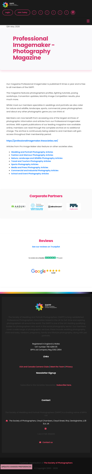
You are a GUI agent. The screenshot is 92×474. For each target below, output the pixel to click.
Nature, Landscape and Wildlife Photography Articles (37, 158)
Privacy (69, 366)
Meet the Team (57, 366)
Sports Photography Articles (24, 164)
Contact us (48, 442)
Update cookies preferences (16, 466)
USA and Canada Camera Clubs (34, 366)
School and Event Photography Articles (30, 173)
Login (7, 12)
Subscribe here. (64, 385)
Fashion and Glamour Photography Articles (32, 155)
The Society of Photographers (58, 462)
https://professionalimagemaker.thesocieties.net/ (32, 140)
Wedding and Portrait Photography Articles (32, 152)
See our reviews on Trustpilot (46, 246)
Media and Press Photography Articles (29, 167)
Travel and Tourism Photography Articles (31, 161)
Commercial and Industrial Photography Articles (34, 170)
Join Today (22, 12)
